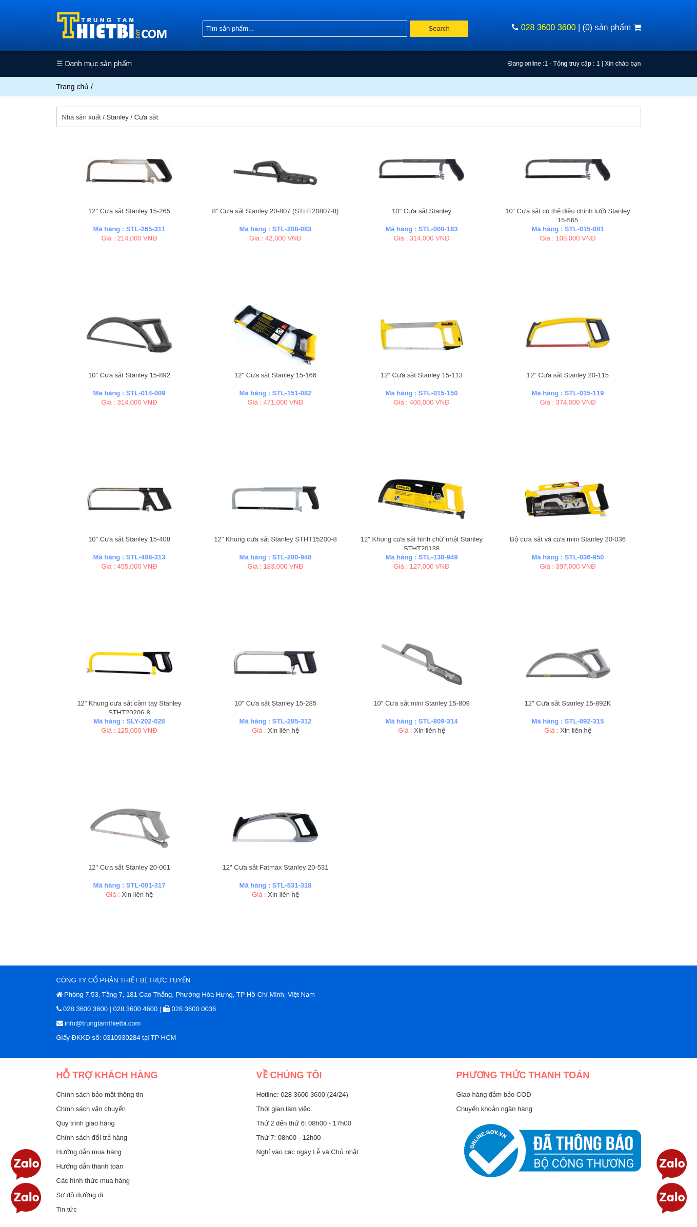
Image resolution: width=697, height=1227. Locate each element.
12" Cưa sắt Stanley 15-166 (275, 375)
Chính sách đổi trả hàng (92, 1137)
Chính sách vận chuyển (91, 1109)
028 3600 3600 (548, 27)
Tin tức (66, 1209)
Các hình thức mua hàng (93, 1180)
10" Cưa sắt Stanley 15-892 (129, 375)
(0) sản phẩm (612, 27)
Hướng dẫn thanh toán (90, 1166)
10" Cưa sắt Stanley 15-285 (275, 703)
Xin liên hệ (283, 730)
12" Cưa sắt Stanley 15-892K (568, 703)
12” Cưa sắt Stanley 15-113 (422, 375)
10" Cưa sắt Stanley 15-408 (129, 539)
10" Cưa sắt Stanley (421, 211)
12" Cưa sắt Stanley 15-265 (129, 211)
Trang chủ (72, 87)
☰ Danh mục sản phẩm (94, 63)
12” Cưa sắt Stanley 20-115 (568, 375)
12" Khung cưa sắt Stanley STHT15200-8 (275, 539)
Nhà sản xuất (81, 117)
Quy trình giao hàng (85, 1123)
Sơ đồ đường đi (80, 1195)
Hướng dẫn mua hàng (89, 1152)
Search (439, 28)
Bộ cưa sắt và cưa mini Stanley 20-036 (568, 539)
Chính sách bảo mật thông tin (99, 1094)
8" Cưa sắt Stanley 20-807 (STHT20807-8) (275, 211)
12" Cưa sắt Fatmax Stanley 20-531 (275, 867)
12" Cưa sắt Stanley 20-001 (129, 867)
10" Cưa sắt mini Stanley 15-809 (421, 703)
